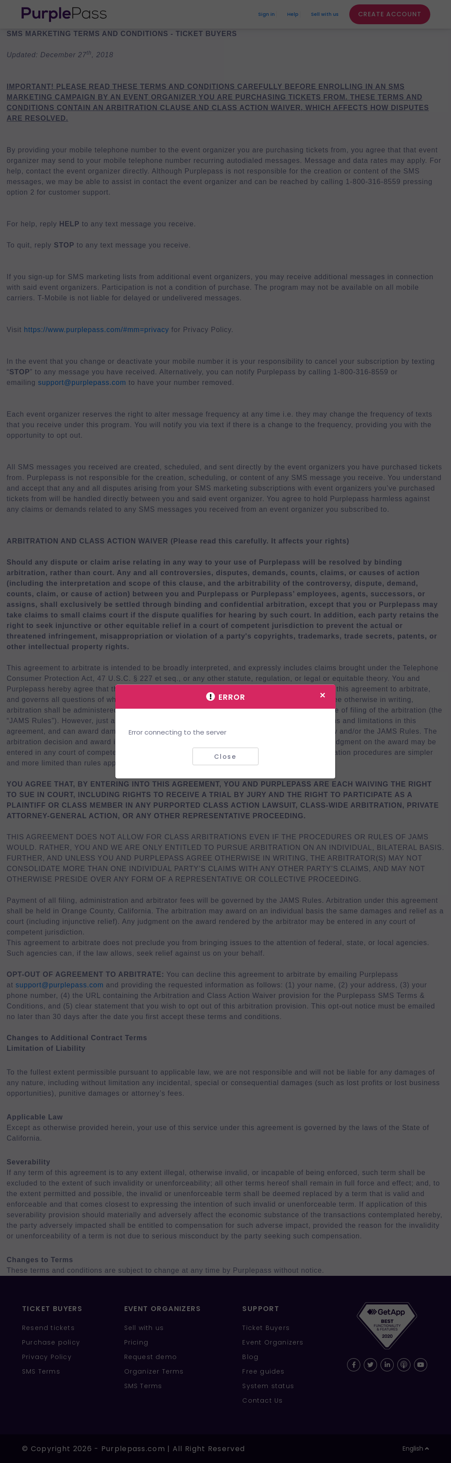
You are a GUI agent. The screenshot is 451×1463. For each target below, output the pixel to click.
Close (225, 756)
